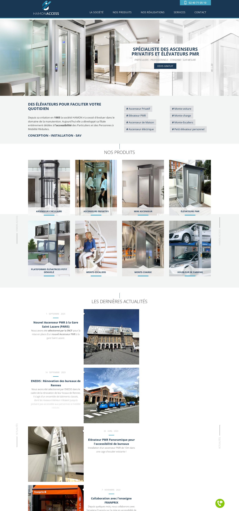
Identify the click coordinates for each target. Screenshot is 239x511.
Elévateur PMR (137, 115)
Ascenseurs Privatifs (133, 472)
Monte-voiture (182, 108)
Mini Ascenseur (130, 475)
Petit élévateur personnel (189, 129)
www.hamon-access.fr (90, 484)
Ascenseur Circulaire (133, 479)
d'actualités (204, 412)
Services (179, 13)
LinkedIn (62, 484)
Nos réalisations (153, 13)
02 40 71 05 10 (197, 2)
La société (97, 13)
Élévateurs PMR (130, 482)
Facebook (50, 484)
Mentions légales (118, 507)
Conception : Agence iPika (143, 507)
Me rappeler (220, 503)
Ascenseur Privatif (139, 108)
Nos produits (122, 13)
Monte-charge (182, 115)
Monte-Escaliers (183, 122)
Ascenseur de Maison (141, 122)
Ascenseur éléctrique (141, 129)
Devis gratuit (165, 66)
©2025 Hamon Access (94, 507)
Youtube (56, 484)
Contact (200, 13)
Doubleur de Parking (133, 498)
